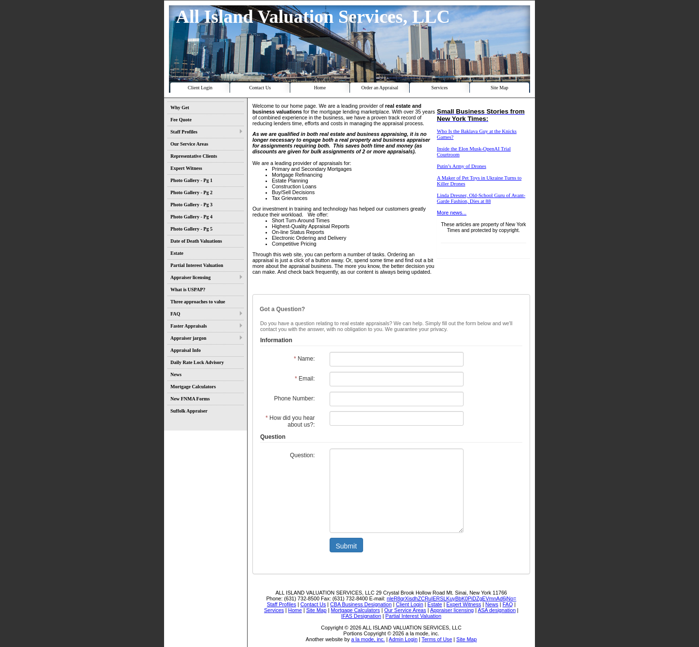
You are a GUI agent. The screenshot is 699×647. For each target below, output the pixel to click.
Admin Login (403, 639)
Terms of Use (437, 639)
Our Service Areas (189, 144)
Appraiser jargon (188, 338)
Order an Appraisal (379, 87)
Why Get (179, 107)
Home (320, 87)
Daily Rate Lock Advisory (197, 362)
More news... (451, 213)
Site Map (499, 87)
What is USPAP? (187, 289)
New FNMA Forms (190, 398)
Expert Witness (186, 168)
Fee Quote (181, 119)
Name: (304, 358)
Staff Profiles (184, 131)
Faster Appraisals (188, 326)
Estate (176, 253)
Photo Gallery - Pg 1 (191, 180)
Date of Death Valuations (196, 241)
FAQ (175, 313)
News (176, 374)
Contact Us (260, 87)
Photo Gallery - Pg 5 (191, 229)
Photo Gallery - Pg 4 (191, 216)
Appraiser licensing (190, 277)
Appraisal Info (185, 350)
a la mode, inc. (367, 639)
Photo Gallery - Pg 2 (191, 192)
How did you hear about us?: (290, 421)
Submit (346, 546)
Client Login (200, 87)
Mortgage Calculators (193, 386)
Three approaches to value (197, 301)
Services (440, 87)
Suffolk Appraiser (188, 411)
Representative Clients (193, 156)
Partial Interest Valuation (196, 265)
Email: (305, 378)
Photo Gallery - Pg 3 (191, 204)
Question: (302, 455)
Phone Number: (294, 398)
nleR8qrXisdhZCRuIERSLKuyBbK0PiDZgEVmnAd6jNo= (451, 598)
